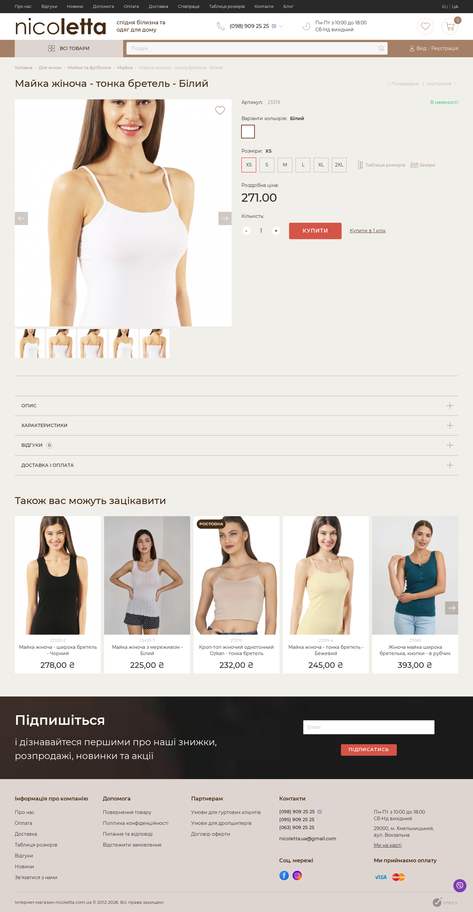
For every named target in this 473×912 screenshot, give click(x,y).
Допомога (103, 6)
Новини (75, 6)
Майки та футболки (89, 67)
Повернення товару (127, 812)
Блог (288, 6)
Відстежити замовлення (132, 845)
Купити (315, 231)
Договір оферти (210, 834)
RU (445, 6)
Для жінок (50, 67)
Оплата (131, 6)
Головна (24, 67)
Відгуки (49, 6)
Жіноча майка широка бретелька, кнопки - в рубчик (415, 650)
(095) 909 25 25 (296, 820)
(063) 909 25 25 (296, 827)
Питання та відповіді (128, 834)
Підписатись (369, 749)
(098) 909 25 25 (249, 26)
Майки (125, 67)
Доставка (158, 6)
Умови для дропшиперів (221, 823)
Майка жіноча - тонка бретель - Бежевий (326, 650)
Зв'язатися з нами (36, 877)
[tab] (236, 406)
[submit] (381, 48)
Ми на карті (388, 845)
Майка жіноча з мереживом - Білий (147, 650)
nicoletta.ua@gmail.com (307, 839)
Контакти (264, 6)
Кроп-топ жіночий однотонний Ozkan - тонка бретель (236, 650)
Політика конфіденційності (137, 823)
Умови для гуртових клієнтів (226, 812)
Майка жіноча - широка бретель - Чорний (58, 650)
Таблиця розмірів (227, 6)
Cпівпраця (188, 6)
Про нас (23, 6)
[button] (451, 608)
